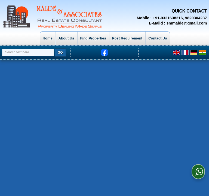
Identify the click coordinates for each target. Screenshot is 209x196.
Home (48, 38)
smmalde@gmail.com (186, 23)
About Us (66, 38)
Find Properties (93, 38)
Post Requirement (127, 38)
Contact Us (157, 38)
